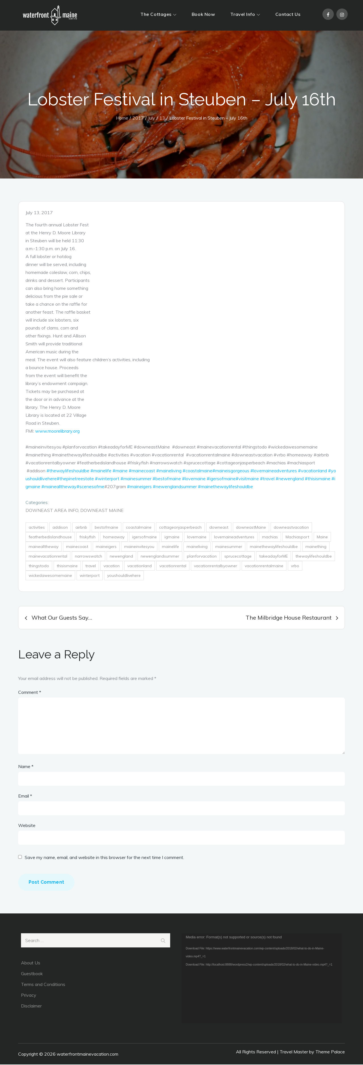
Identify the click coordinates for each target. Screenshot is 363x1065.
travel (90, 566)
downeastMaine (251, 527)
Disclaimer (31, 1006)
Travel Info (245, 14)
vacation (112, 566)
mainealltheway (43, 547)
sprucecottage (238, 556)
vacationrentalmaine (264, 566)
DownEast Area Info (52, 511)
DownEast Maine (102, 511)
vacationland (139, 566)
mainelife (170, 547)
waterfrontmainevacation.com (87, 1054)
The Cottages (158, 14)
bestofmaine (106, 527)
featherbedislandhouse (50, 537)
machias (270, 537)
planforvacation (202, 556)
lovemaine (196, 537)
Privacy (28, 995)
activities (37, 527)
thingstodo (39, 566)
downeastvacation (291, 527)
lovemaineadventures (234, 537)
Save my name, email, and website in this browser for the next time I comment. (104, 858)
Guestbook (32, 974)
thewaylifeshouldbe (314, 556)
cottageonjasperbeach (180, 527)
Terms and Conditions (43, 985)
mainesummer (228, 547)
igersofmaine (144, 537)
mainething (315, 547)
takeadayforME (273, 556)
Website (26, 826)
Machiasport (297, 537)
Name (25, 767)
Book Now (203, 14)
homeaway (113, 537)
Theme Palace (330, 1052)
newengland (121, 556)
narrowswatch (88, 556)
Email (25, 796)
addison (60, 527)
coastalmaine (138, 527)
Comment (29, 693)
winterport (90, 576)
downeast (218, 527)
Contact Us (288, 14)
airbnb (81, 527)
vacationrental (172, 566)
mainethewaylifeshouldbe (274, 547)
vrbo (295, 566)
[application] (262, 979)
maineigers (106, 547)
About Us (30, 963)
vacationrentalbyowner (215, 566)
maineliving (197, 547)
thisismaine (67, 566)
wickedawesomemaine (50, 576)
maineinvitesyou (139, 547)
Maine (322, 537)
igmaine (172, 537)
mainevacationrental (48, 556)
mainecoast (77, 547)
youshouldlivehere (124, 576)
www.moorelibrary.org (57, 431)
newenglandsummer (160, 556)
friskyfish (87, 537)
